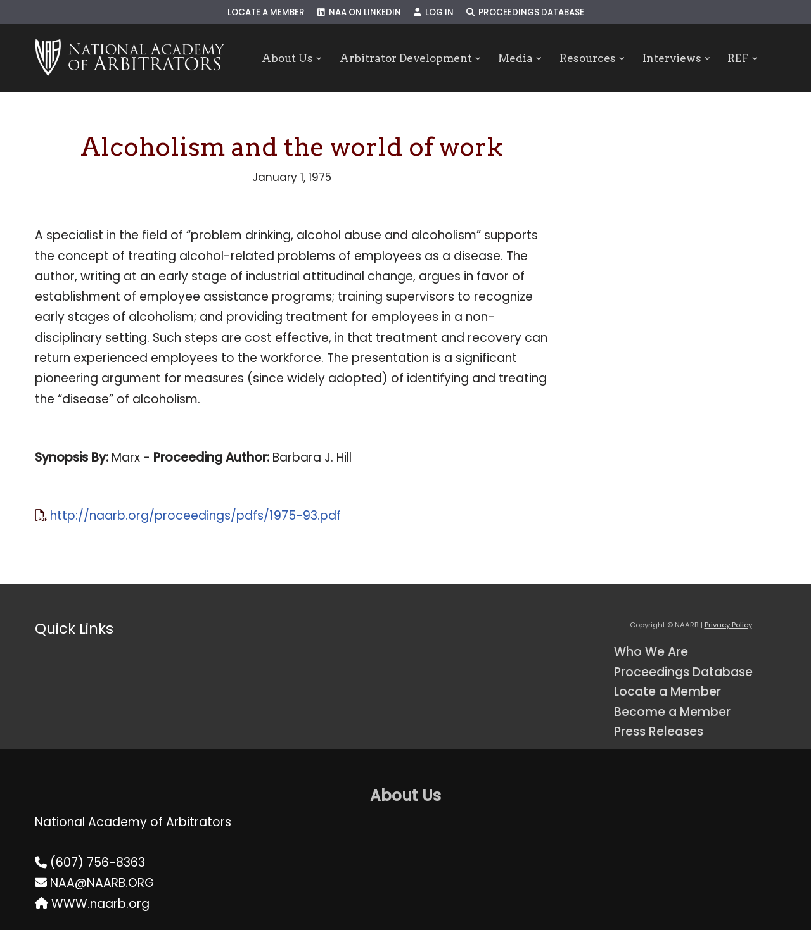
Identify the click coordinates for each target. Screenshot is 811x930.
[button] (319, 58)
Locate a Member (266, 12)
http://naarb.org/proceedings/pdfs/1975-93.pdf (195, 515)
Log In (434, 12)
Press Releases (658, 731)
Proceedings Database (525, 12)
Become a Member (672, 711)
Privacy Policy (728, 625)
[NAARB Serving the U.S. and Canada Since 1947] (129, 58)
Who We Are (651, 651)
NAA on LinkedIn (359, 12)
